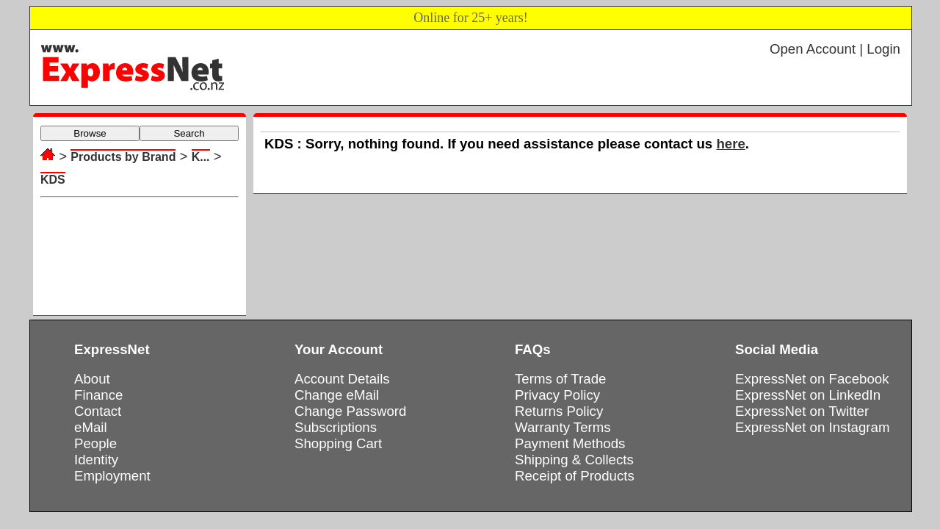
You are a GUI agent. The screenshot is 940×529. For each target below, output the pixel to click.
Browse (89, 133)
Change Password (350, 411)
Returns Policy (559, 411)
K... (201, 157)
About (92, 378)
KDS (52, 179)
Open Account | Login (835, 49)
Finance (98, 395)
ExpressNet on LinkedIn (808, 395)
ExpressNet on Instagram (812, 427)
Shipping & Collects (574, 459)
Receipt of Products (574, 475)
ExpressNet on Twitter (802, 411)
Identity (96, 459)
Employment (112, 475)
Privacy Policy (557, 395)
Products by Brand (123, 157)
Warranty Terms (563, 427)
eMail (90, 427)
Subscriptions (335, 427)
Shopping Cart (338, 443)
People (95, 443)
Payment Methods (570, 443)
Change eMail (336, 395)
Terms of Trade (560, 378)
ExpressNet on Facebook (812, 378)
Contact (97, 411)
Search (188, 133)
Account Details (342, 378)
